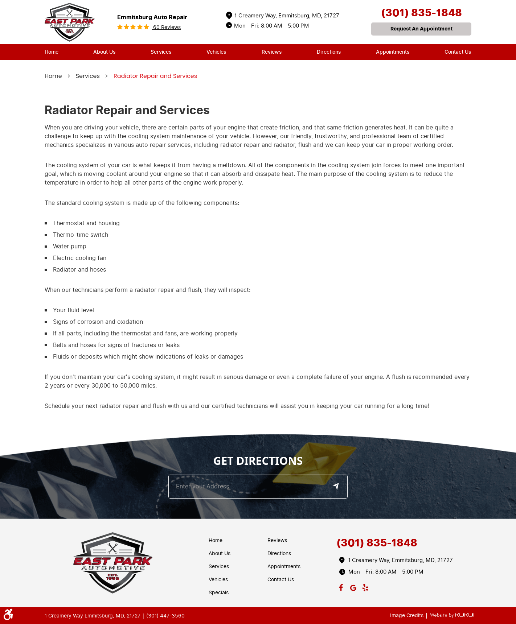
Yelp (365, 586)
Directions (329, 52)
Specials (219, 592)
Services (161, 52)
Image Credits (407, 615)
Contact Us (458, 52)
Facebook (341, 586)
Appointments (393, 52)
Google (353, 586)
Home (51, 52)
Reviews (272, 52)
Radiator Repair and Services (155, 76)
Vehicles (216, 52)
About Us (104, 52)
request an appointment (421, 29)
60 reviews (166, 27)
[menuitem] (51, 52)
